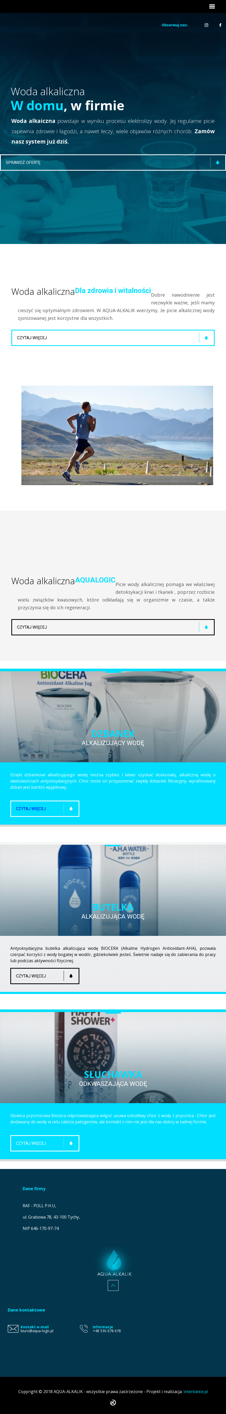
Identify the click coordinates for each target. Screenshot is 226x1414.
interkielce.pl (195, 1391)
